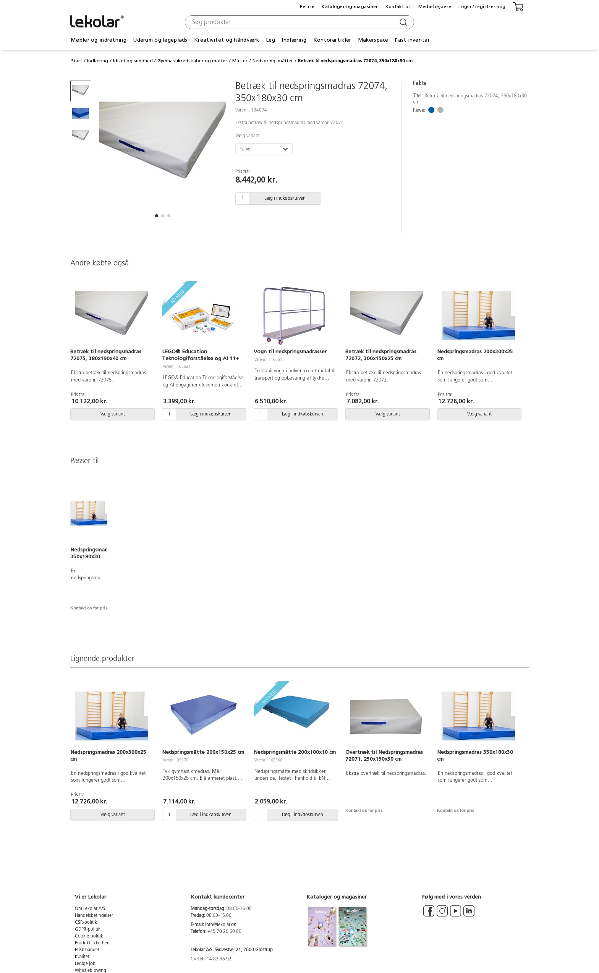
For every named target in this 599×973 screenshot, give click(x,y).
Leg (270, 40)
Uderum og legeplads (160, 40)
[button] (156, 215)
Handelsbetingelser (94, 915)
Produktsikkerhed (92, 943)
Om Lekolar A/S (90, 909)
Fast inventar (412, 40)
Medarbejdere (434, 6)
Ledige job (85, 964)
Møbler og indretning (98, 40)
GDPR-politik (87, 929)
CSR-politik (86, 922)
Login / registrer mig (481, 6)
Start (76, 60)
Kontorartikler (332, 40)
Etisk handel (87, 950)
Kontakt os (398, 6)
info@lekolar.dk (220, 925)
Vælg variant (247, 136)
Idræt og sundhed (133, 60)
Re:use (307, 6)
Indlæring (294, 40)
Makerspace (373, 40)
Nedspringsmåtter (273, 60)
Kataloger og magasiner (350, 6)
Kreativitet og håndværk (226, 40)
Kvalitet (82, 957)
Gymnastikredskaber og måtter (192, 60)
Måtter (240, 60)
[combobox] (298, 22)
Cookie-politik (89, 936)
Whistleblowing (90, 970)
